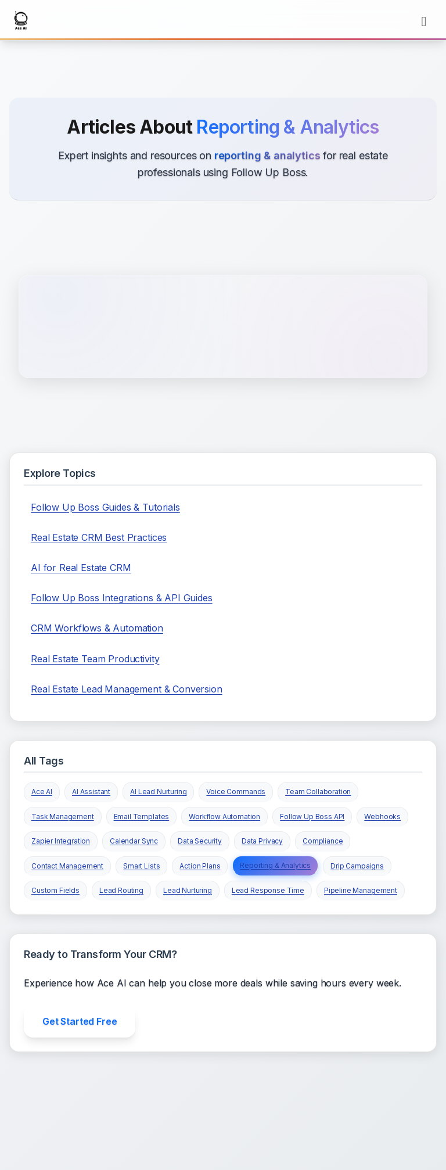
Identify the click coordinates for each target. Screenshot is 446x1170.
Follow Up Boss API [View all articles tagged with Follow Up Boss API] (312, 816)
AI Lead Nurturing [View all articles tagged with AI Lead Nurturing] (158, 791)
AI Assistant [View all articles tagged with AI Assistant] (91, 791)
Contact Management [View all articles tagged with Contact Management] (67, 866)
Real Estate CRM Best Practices (99, 537)
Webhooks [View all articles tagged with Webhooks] (382, 816)
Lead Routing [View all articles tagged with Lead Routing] (121, 890)
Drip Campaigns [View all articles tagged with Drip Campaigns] (357, 866)
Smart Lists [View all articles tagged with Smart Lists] (141, 866)
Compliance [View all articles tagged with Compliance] (323, 841)
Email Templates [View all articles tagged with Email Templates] (142, 816)
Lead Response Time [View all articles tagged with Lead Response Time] (268, 890)
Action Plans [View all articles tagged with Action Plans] (199, 866)
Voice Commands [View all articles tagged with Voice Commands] (235, 791)
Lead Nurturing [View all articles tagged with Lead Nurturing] (187, 890)
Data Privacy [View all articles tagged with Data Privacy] (262, 841)
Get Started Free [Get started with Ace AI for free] (79, 1021)
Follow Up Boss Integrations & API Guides (122, 598)
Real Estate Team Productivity (95, 659)
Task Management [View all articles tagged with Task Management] (62, 816)
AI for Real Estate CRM (81, 567)
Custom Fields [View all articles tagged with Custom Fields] (55, 890)
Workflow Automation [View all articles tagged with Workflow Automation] (224, 816)
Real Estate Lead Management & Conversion (126, 689)
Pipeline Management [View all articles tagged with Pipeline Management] (360, 890)
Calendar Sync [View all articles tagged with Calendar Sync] (134, 841)
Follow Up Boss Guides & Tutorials (105, 507)
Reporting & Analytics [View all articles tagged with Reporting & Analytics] (275, 865)
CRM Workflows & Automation (97, 628)
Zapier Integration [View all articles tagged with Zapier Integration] (60, 841)
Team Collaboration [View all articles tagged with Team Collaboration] (318, 791)
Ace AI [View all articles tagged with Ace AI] (41, 791)
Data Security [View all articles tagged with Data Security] (200, 841)
